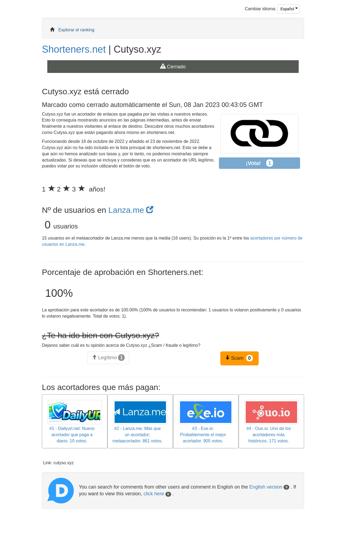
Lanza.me (130, 210)
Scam (239, 358)
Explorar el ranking (76, 30)
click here (157, 493)
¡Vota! (259, 163)
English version (269, 487)
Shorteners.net (74, 49)
